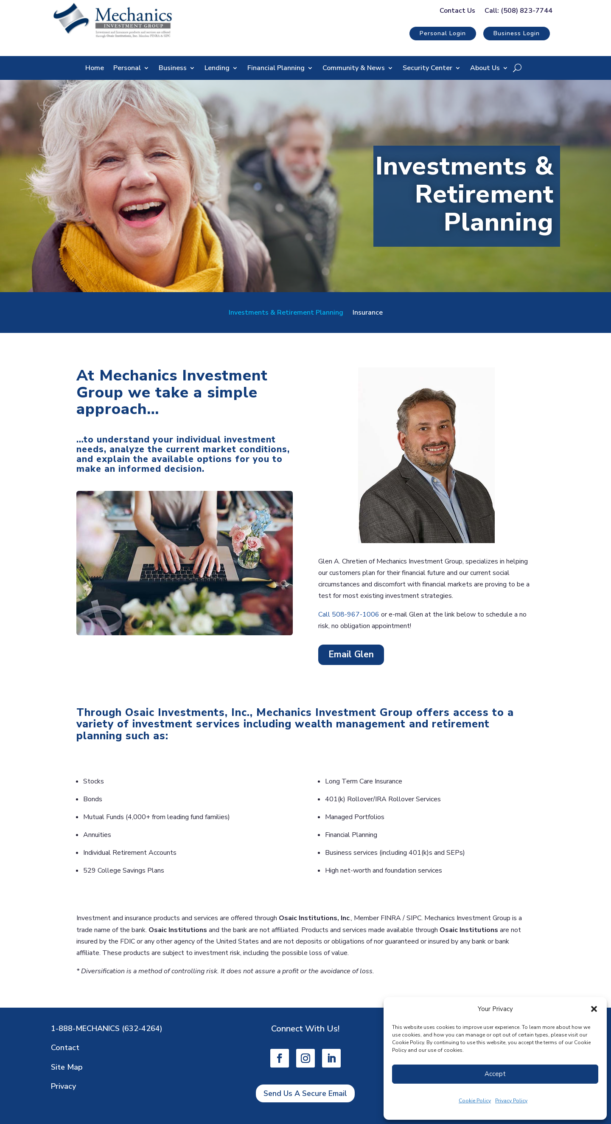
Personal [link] (127, 69)
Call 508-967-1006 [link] (348, 614)
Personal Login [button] (443, 33)
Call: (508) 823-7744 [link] (518, 11)
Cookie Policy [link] (475, 1100)
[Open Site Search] (517, 68)
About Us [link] (485, 69)
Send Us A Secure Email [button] (305, 1093)
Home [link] (94, 69)
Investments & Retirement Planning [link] (286, 313)
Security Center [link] (427, 69)
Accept (495, 1074)
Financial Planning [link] (276, 69)
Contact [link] (65, 1047)
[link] (112, 37)
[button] (594, 1009)
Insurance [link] (368, 313)
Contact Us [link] (457, 11)
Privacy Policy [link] (511, 1100)
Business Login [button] (516, 33)
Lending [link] (217, 69)
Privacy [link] (63, 1086)
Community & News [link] (353, 69)
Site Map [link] (67, 1067)
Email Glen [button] (351, 654)
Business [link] (173, 69)
